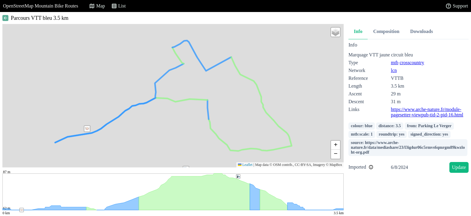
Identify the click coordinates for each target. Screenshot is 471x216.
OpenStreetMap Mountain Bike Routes (40, 5)
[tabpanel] (408, 108)
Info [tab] (358, 31)
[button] (87, 128)
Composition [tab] (386, 31)
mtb (394, 62)
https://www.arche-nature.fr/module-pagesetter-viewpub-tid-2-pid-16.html (427, 112)
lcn (394, 70)
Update (459, 167)
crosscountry (412, 62)
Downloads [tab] (421, 31)
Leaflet (245, 165)
